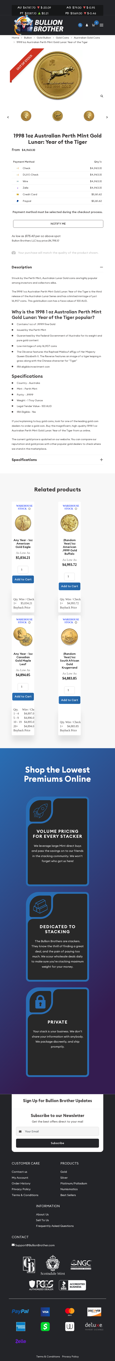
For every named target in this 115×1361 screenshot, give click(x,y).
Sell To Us (42, 1220)
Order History (21, 1183)
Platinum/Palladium (73, 1183)
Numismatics (69, 1189)
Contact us (19, 1171)
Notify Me (58, 224)
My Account (20, 1177)
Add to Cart (23, 579)
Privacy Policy (21, 1189)
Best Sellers (68, 1195)
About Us (42, 1214)
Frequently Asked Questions (55, 1226)
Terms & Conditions (25, 1195)
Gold (63, 1171)
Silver (64, 1177)
